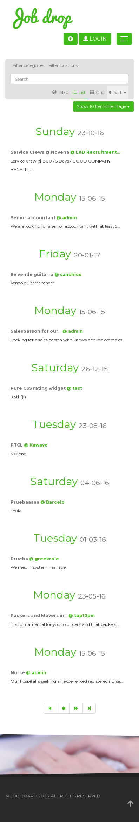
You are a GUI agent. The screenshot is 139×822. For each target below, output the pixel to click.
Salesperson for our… (36, 331)
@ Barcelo (52, 502)
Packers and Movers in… (39, 615)
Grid (97, 92)
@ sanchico (68, 274)
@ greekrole (44, 558)
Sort (117, 92)
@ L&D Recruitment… (95, 152)
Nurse (18, 672)
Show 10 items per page (103, 106)
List (79, 92)
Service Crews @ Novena (40, 152)
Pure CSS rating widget (39, 388)
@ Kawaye (36, 445)
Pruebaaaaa (25, 502)
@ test (74, 388)
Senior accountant (34, 217)
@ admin (67, 217)
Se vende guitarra (32, 274)
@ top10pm (81, 615)
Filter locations (63, 65)
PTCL (17, 445)
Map (60, 92)
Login (95, 39)
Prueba (20, 558)
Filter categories (28, 65)
